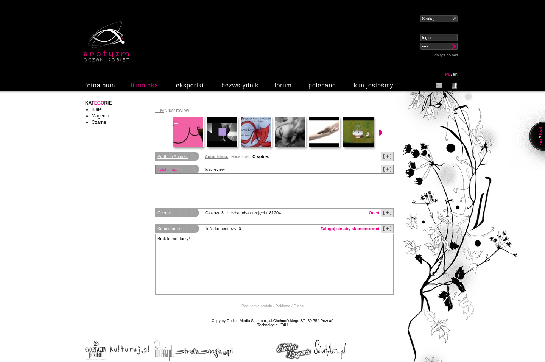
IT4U (284, 325)
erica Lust (240, 156)
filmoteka (144, 85)
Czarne (99, 122)
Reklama (283, 306)
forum (283, 85)
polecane (322, 85)
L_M (159, 110)
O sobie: (260, 156)
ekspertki (190, 85)
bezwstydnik (239, 85)
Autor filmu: (216, 156)
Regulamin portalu (256, 306)
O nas (298, 306)
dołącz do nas (446, 55)
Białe (97, 109)
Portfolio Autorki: (172, 156)
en (455, 74)
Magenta (100, 116)
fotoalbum (100, 85)
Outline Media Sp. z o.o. (247, 321)
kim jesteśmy (373, 85)
